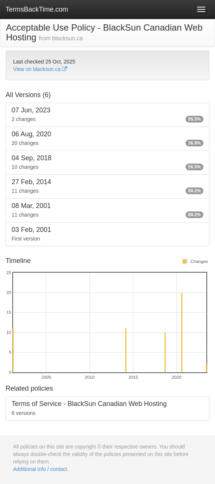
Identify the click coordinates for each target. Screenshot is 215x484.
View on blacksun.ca (40, 69)
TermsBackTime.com (37, 9)
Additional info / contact (40, 469)
